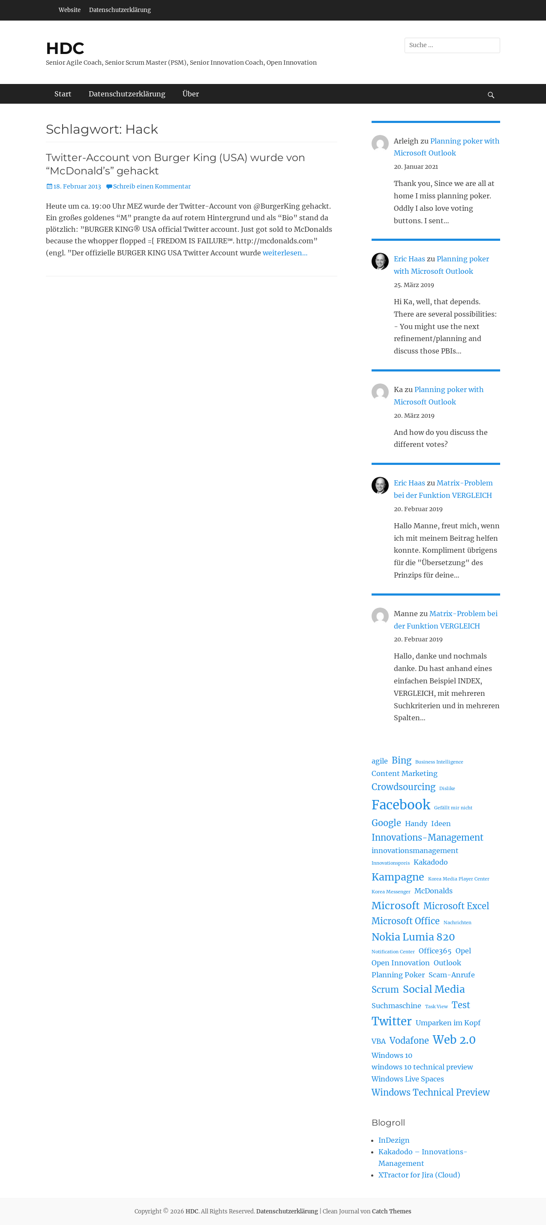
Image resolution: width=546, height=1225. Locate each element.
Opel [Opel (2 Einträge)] (463, 950)
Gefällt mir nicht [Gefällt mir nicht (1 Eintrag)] (453, 808)
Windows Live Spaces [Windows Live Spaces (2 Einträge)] (408, 1079)
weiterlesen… (285, 253)
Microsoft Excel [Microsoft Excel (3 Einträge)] (456, 906)
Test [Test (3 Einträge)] (461, 1005)
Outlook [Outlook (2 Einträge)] (447, 962)
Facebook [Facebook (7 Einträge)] (401, 805)
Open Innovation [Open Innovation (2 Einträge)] (401, 962)
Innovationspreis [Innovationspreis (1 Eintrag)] (391, 863)
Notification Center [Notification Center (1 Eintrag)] (393, 952)
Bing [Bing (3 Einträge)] (401, 760)
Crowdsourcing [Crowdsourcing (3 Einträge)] (403, 787)
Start (63, 94)
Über (191, 94)
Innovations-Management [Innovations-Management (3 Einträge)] (427, 837)
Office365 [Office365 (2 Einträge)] (435, 950)
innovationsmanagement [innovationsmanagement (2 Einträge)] (415, 850)
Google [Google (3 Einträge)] (386, 823)
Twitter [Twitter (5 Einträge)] (392, 1021)
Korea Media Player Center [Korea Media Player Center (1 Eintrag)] (458, 879)
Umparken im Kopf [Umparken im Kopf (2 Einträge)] (448, 1022)
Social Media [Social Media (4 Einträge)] (434, 989)
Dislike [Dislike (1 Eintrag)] (447, 788)
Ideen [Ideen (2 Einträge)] (441, 823)
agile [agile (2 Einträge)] (380, 761)
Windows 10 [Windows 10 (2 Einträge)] (392, 1055)
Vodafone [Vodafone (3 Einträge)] (409, 1040)
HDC (65, 48)
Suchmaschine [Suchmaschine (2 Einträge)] (396, 1005)
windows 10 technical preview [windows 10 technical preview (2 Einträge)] (422, 1067)
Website (70, 10)
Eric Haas (409, 259)
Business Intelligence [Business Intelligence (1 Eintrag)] (439, 762)
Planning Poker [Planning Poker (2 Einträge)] (398, 974)
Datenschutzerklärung (120, 10)
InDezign (394, 1140)
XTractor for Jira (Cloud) (419, 1175)
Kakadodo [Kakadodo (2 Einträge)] (431, 862)
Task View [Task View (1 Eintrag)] (436, 1006)
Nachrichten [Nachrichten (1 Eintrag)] (457, 922)
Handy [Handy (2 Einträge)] (416, 823)
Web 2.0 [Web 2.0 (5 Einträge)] (454, 1040)
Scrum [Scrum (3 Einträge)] (385, 989)
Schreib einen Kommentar (152, 186)
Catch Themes (391, 1211)
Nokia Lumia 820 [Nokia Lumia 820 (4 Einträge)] (413, 937)
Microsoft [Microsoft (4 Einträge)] (396, 905)
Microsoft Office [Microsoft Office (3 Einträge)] (406, 921)
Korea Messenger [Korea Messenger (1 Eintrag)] (391, 892)
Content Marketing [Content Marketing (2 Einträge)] (405, 773)
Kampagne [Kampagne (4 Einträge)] (398, 877)
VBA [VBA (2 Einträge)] (379, 1041)
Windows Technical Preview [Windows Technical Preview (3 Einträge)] (431, 1092)
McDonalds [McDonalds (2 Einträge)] (433, 891)
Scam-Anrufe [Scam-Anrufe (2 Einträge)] (452, 974)
